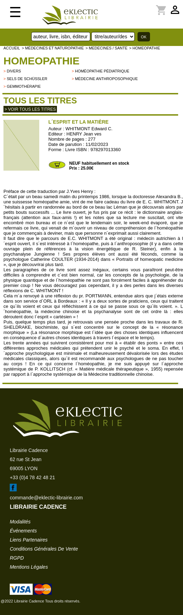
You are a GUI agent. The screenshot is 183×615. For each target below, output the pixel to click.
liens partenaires (29, 540)
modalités (20, 521)
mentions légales (29, 567)
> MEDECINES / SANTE (106, 48)
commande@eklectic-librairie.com (46, 497)
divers (14, 71)
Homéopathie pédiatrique (102, 71)
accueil (11, 48)
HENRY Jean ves (83, 134)
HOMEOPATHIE (41, 61)
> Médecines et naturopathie (53, 48)
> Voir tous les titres (30, 109)
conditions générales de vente (44, 549)
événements (23, 531)
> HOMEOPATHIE (144, 48)
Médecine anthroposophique (106, 79)
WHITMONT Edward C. (89, 128)
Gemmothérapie (24, 86)
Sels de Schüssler (27, 79)
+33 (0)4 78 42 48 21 (32, 477)
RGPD (17, 558)
